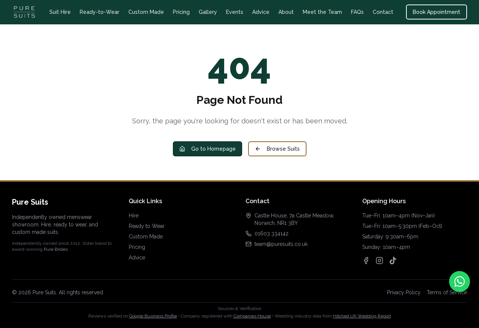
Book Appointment (436, 12)
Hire (133, 216)
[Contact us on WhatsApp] (459, 281)
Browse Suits (277, 149)
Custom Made (146, 12)
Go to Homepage (207, 149)
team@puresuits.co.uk (281, 244)
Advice (260, 12)
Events (234, 12)
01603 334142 (271, 234)
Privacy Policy (404, 292)
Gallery (208, 12)
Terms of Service (447, 292)
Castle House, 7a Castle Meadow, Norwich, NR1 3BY (294, 219)
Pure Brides (56, 249)
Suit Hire (60, 12)
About (286, 12)
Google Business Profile (153, 316)
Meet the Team (322, 12)
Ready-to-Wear (99, 12)
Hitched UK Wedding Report (362, 316)
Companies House (252, 316)
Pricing (181, 12)
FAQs (357, 12)
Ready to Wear (147, 226)
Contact (383, 12)
